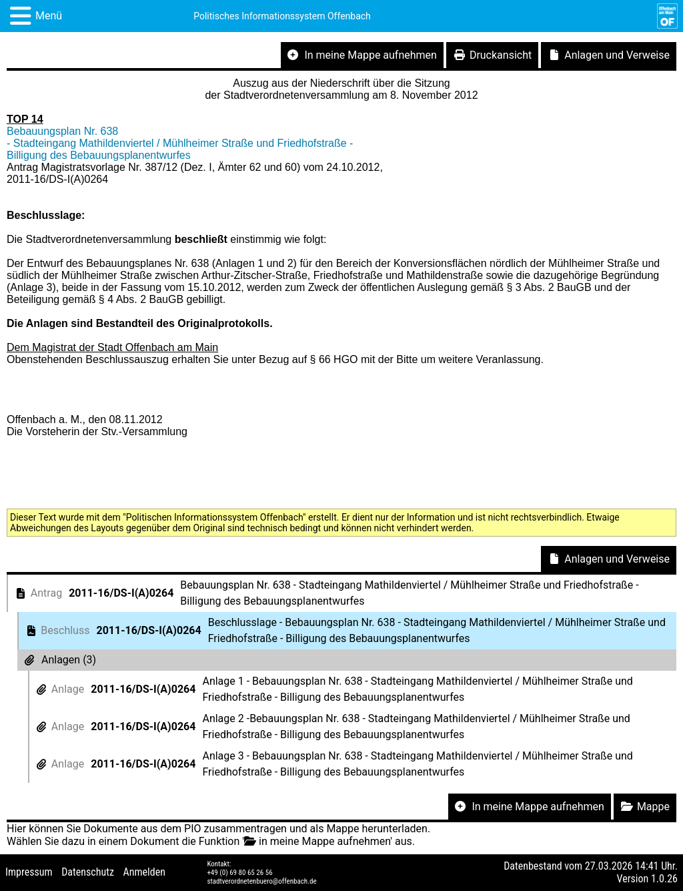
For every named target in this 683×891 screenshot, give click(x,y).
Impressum (29, 872)
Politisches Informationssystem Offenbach (282, 16)
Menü (48, 15)
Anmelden (144, 872)
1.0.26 (664, 878)
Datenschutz (87, 872)
